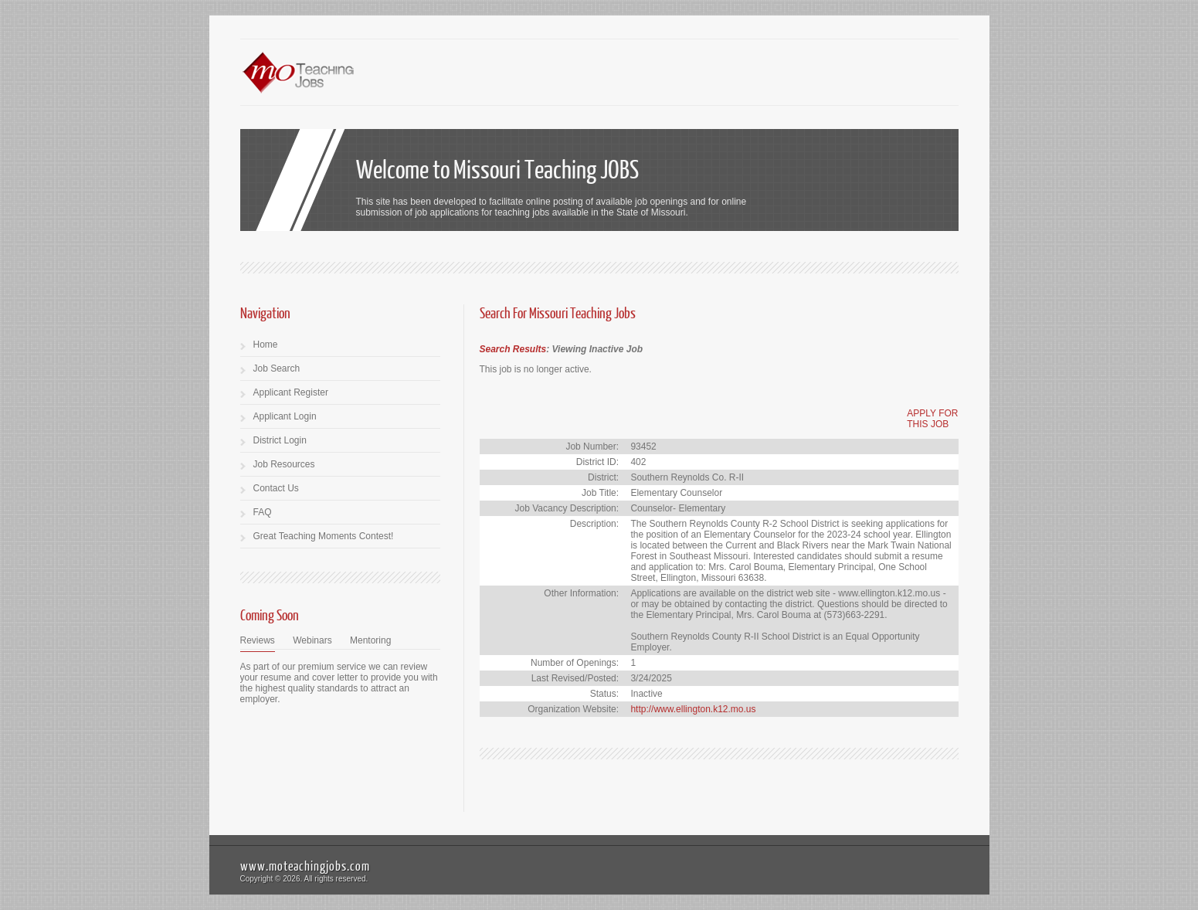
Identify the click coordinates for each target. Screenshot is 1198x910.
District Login (280, 440)
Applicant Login (285, 416)
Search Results (513, 349)
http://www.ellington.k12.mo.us (692, 709)
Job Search (276, 368)
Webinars (312, 640)
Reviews (257, 640)
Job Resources (284, 464)
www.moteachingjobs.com (305, 865)
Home (265, 344)
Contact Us (276, 488)
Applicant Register (290, 392)
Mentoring (370, 640)
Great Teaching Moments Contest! (323, 536)
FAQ (262, 512)
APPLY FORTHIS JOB (932, 419)
